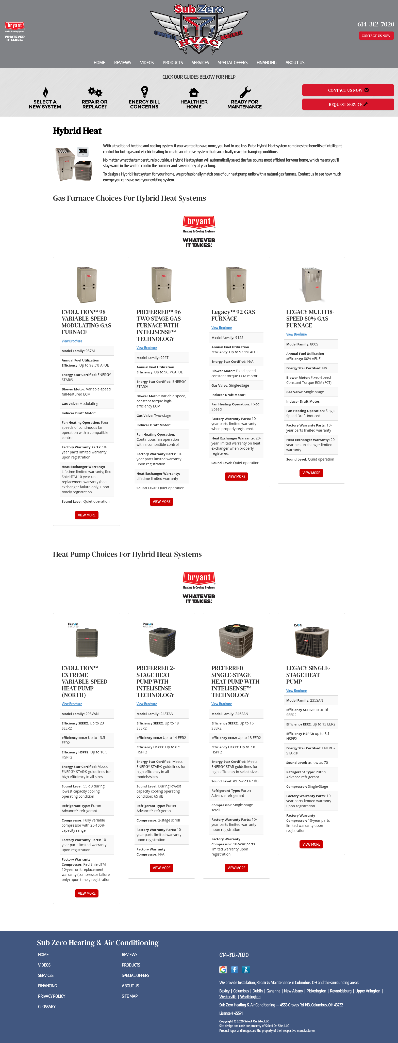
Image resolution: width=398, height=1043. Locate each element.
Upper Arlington (367, 990)
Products (173, 62)
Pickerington (316, 990)
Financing (266, 62)
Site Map (138, 1000)
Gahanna (273, 990)
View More (86, 515)
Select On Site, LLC (256, 1021)
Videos (147, 62)
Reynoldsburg (341, 990)
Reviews (122, 62)
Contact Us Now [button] (376, 35)
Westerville (227, 996)
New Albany (293, 990)
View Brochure (72, 341)
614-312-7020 (233, 954)
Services (200, 62)
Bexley (224, 990)
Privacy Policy (61, 1000)
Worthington (250, 996)
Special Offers (232, 62)
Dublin (258, 990)
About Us (295, 62)
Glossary (55, 1011)
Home (99, 62)
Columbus (241, 990)
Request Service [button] (348, 104)
